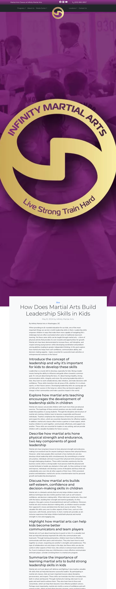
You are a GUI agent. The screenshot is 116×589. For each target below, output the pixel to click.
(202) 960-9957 (80, 2)
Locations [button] (72, 8)
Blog (58, 302)
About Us (30, 8)
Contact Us (83, 8)
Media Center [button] (41, 8)
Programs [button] (21, 8)
